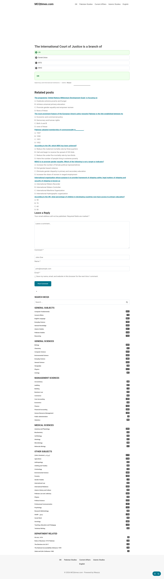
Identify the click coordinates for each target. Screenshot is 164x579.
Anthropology (82, 462)
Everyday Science (82, 322)
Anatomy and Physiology (82, 429)
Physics (82, 369)
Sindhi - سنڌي (82, 514)
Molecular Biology (82, 446)
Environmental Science (82, 355)
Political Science (82, 500)
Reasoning (82, 336)
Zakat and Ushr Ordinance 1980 (82, 551)
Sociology (82, 521)
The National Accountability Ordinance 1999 (82, 548)
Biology (82, 345)
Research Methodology (82, 511)
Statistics (82, 420)
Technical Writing (82, 528)
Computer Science (82, 352)
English (125, 4)
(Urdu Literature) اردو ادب (82, 455)
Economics (82, 402)
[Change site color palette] (156, 573)
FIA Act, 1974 (82, 537)
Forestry (82, 476)
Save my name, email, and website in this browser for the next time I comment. (67, 276)
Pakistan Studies (86, 4)
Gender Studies (82, 480)
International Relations (82, 486)
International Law (82, 483)
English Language (82, 318)
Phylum (82, 497)
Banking (82, 389)
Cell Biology (82, 436)
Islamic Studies (114, 4)
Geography (82, 366)
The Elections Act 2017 (82, 544)
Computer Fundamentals (82, 311)
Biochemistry (82, 432)
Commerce (82, 396)
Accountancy (82, 382)
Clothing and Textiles (82, 466)
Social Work (82, 518)
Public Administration (82, 416)
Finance (82, 406)
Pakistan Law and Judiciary (82, 493)
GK (76, 4)
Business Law (82, 392)
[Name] (82, 257)
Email (37, 273)
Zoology (82, 373)
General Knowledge (82, 325)
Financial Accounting (82, 409)
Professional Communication (82, 504)
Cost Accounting (82, 399)
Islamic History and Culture (82, 490)
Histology (82, 439)
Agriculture (82, 459)
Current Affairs (100, 4)
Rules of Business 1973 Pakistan (82, 541)
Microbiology (82, 443)
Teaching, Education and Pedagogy (82, 525)
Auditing (82, 385)
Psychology (82, 507)
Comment (39, 250)
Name (37, 261)
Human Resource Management (82, 413)
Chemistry (82, 348)
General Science (82, 362)
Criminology (82, 469)
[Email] (82, 268)
